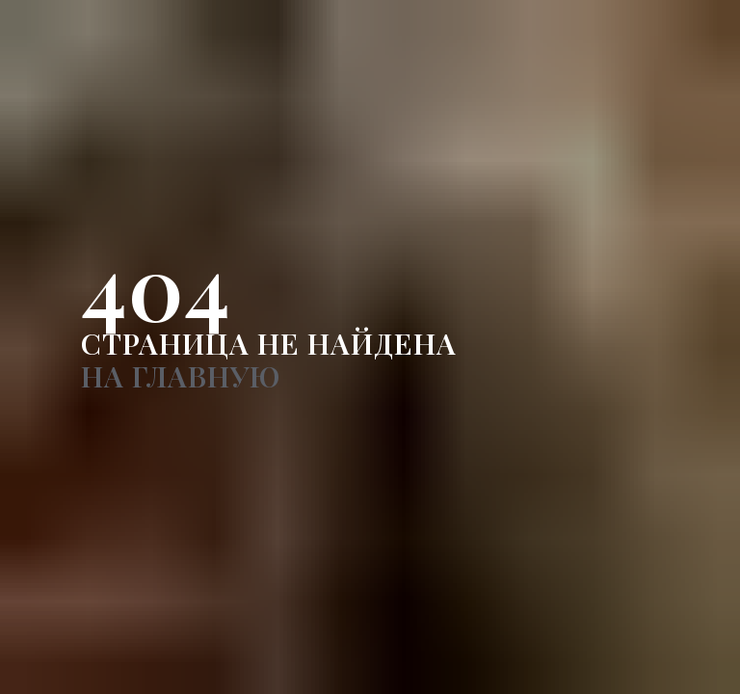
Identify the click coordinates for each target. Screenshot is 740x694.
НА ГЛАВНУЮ (180, 376)
